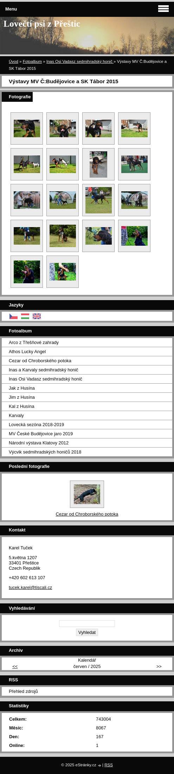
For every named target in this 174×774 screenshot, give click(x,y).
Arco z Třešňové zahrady (34, 342)
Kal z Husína (21, 406)
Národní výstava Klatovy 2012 (39, 442)
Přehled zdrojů (23, 691)
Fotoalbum (32, 61)
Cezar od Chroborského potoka (40, 360)
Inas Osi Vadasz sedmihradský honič (80, 61)
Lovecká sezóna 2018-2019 (36, 424)
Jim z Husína (22, 397)
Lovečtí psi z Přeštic (42, 24)
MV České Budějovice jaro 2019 (41, 433)
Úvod (13, 61)
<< (15, 666)
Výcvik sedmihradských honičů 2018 (45, 452)
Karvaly (16, 415)
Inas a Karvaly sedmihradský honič (43, 369)
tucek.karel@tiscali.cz (30, 587)
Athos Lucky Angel (27, 351)
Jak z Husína (22, 388)
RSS (108, 765)
